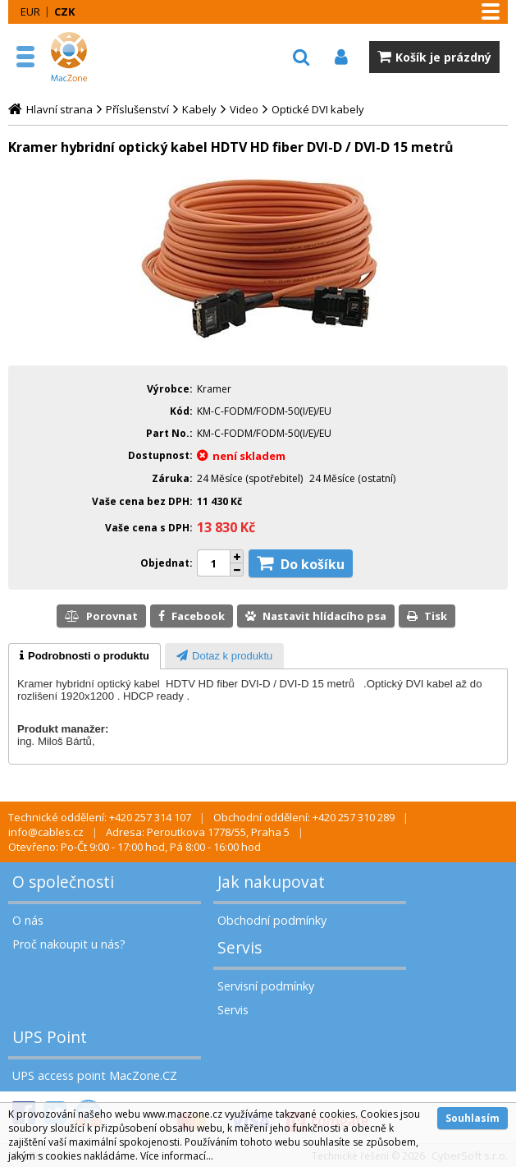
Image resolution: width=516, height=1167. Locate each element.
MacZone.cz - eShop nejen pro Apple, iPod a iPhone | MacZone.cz (86, 56)
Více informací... (176, 1156)
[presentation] (84, 656)
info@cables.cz (46, 832)
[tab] (84, 656)
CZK (64, 11)
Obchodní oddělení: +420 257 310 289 (304, 817)
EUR (30, 11)
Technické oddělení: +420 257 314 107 (99, 817)
